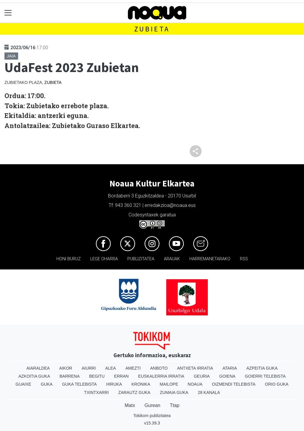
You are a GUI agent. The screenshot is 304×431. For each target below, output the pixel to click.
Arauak (172, 258)
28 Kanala (209, 392)
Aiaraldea (38, 368)
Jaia (11, 56)
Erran (121, 376)
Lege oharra (104, 258)
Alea (110, 368)
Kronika (141, 384)
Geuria (202, 376)
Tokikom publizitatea (152, 415)
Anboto (159, 368)
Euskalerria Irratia (161, 376)
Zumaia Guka (174, 392)
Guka (47, 384)
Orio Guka (276, 384)
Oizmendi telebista (234, 384)
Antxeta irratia (195, 368)
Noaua (195, 384)
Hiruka (114, 384)
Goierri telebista (265, 376)
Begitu (96, 376)
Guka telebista (79, 384)
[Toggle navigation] (8, 13)
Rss (244, 258)
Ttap (174, 405)
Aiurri (89, 368)
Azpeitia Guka (262, 368)
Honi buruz (68, 258)
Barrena (70, 376)
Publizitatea (140, 258)
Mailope (169, 384)
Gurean (152, 405)
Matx (130, 405)
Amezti (132, 368)
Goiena (227, 376)
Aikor (65, 368)
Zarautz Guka (134, 392)
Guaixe (23, 384)
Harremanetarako (209, 258)
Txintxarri (96, 392)
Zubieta (152, 28)
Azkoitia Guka (34, 376)
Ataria (229, 368)
